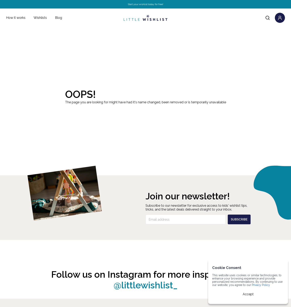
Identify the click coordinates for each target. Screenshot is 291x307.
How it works (15, 18)
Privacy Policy (261, 285)
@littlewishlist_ (146, 285)
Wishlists (40, 18)
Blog (58, 18)
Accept (248, 294)
